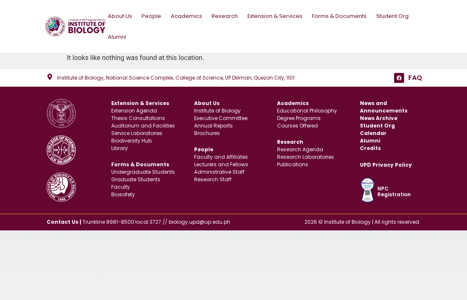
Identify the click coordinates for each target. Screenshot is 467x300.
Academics (190, 15)
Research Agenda (300, 147)
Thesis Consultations (138, 116)
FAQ (415, 75)
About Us (123, 15)
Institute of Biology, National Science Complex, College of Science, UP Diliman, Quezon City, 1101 (176, 75)
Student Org (393, 14)
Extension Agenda (134, 108)
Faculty (120, 184)
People (155, 15)
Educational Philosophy (307, 108)
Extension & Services (278, 15)
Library (119, 146)
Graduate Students (135, 177)
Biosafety (123, 192)
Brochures (207, 131)
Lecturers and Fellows (221, 162)
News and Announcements (383, 105)
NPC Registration (394, 189)
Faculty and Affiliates (221, 154)
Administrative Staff (219, 169)
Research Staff (213, 177)
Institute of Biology (217, 108)
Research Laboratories (305, 154)
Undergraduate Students (143, 169)
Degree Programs (299, 116)
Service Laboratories (136, 131)
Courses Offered (297, 123)
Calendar (373, 131)
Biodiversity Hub (131, 138)
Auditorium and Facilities (143, 123)
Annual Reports (213, 123)
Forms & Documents (342, 15)
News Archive (378, 116)
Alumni (118, 35)
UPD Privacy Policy (386, 162)
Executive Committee (220, 116)
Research (228, 15)
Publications (292, 162)
